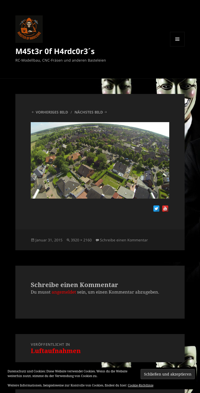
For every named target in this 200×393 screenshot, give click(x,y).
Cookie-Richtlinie (140, 385)
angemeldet (64, 292)
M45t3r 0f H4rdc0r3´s (55, 51)
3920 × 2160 (81, 239)
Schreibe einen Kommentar (124, 239)
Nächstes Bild (88, 112)
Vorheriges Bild (52, 112)
